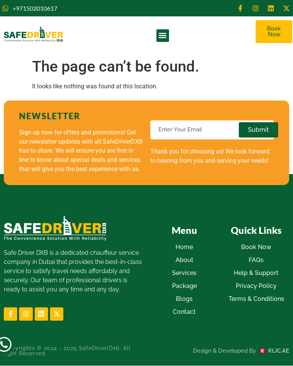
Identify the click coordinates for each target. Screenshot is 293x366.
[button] (162, 36)
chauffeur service (114, 253)
